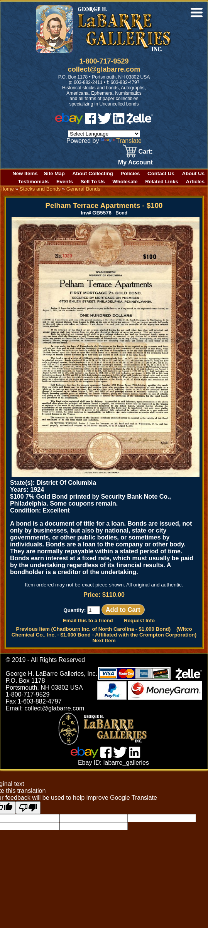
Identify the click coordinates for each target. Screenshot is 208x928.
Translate (121, 140)
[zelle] (140, 122)
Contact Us (160, 173)
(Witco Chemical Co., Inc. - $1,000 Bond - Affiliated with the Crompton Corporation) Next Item (104, 634)
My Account (135, 162)
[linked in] (119, 122)
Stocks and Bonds (40, 189)
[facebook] (90, 122)
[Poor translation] (28, 807)
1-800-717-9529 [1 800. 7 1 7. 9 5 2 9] (104, 61)
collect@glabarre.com (104, 69)
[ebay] (69, 122)
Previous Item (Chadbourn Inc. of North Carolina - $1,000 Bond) (93, 629)
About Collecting (92, 173)
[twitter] (105, 122)
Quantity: (81, 610)
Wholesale (124, 181)
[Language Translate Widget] (104, 133)
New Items (24, 173)
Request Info (139, 620)
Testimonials (33, 181)
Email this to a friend (88, 620)
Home (7, 189)
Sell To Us (93, 181)
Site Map (54, 173)
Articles (195, 181)
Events (64, 181)
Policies (130, 173)
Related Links (161, 181)
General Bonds (83, 189)
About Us (193, 173)
